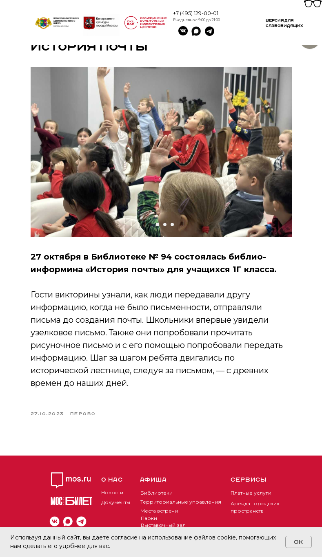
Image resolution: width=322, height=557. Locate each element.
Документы (115, 502)
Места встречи (159, 511)
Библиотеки (156, 493)
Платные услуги (251, 493)
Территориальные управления (180, 502)
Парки (149, 518)
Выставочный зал (163, 525)
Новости (112, 492)
